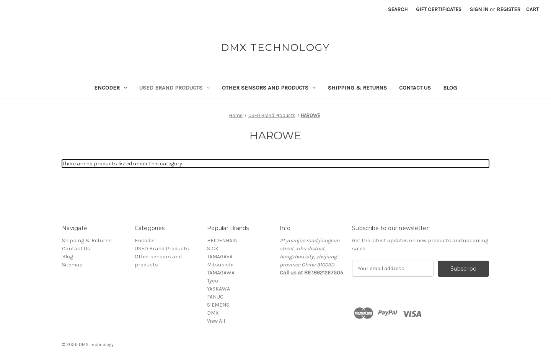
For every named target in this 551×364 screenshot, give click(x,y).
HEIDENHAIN (222, 240)
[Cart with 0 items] (532, 9)
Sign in (479, 9)
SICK (212, 248)
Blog (450, 87)
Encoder (110, 87)
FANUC (215, 297)
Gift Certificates (438, 9)
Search (398, 9)
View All (216, 321)
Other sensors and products (269, 87)
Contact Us (415, 87)
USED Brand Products (174, 87)
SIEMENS (218, 305)
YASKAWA (218, 289)
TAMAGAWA (221, 272)
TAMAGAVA (220, 256)
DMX (213, 313)
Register (508, 9)
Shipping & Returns (357, 87)
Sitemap (72, 264)
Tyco (212, 280)
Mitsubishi (220, 264)
